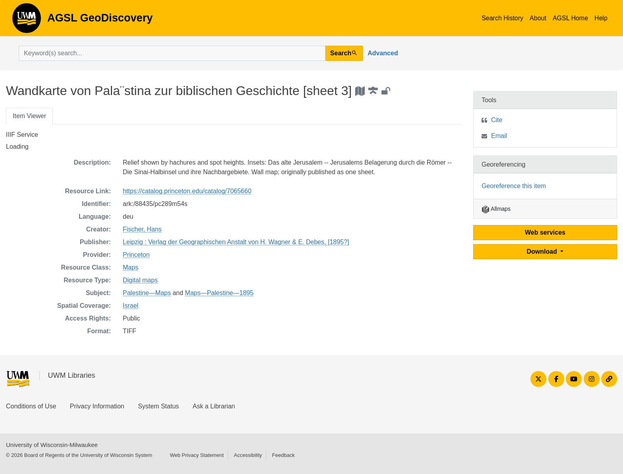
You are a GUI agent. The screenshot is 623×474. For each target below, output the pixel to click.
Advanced (383, 53)
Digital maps (140, 280)
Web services (545, 232)
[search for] (172, 53)
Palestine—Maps (147, 292)
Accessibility (248, 455)
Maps (130, 267)
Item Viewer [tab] (29, 116)
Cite (496, 120)
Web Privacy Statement (197, 455)
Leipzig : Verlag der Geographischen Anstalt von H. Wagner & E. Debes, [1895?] (236, 242)
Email (499, 135)
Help (601, 18)
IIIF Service (22, 134)
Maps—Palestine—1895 (219, 292)
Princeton (136, 254)
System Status (158, 406)
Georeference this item (514, 186)
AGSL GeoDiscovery (26, 20)
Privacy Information (97, 406)
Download (543, 251)
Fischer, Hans (142, 229)
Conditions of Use (31, 406)
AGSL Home (570, 18)
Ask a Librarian (214, 406)
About (538, 18)
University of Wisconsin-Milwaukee (52, 444)
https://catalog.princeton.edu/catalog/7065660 (187, 191)
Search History (502, 18)
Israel (130, 305)
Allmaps (496, 209)
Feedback (283, 455)
